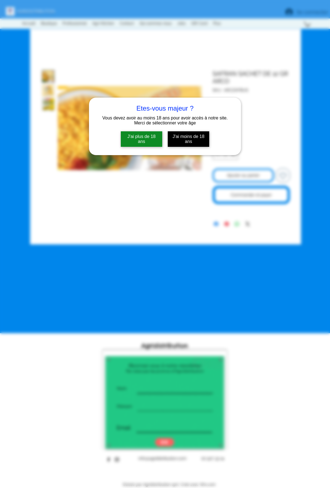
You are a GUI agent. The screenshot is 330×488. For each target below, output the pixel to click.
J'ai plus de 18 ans (141, 139)
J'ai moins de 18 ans (188, 139)
